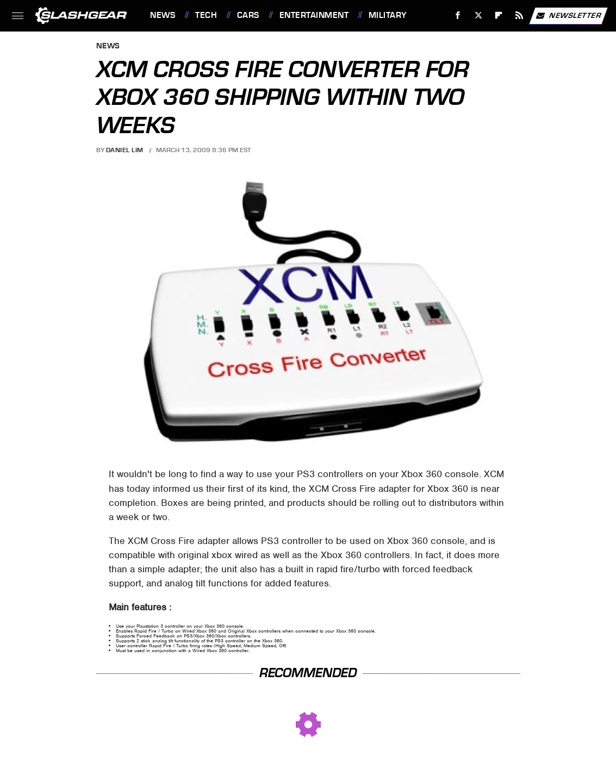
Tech (206, 15)
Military (388, 15)
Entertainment (314, 15)
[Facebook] (458, 15)
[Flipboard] (499, 15)
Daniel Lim (125, 150)
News (162, 15)
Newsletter (568, 16)
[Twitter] (478, 15)
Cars (248, 15)
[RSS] (519, 15)
